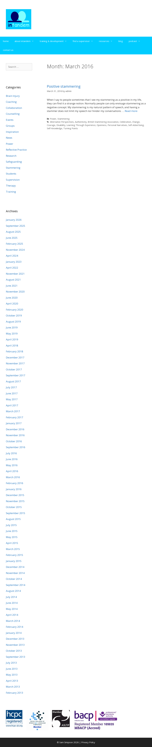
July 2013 (11, 662)
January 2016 (14, 489)
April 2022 (12, 267)
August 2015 (13, 519)
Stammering (63, 118)
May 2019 (12, 333)
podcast (136, 41)
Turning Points (70, 128)
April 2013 (12, 680)
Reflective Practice (16, 149)
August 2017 (13, 381)
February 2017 (14, 417)
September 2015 (15, 513)
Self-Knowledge (54, 128)
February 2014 (14, 626)
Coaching (11, 101)
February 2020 (14, 309)
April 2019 (12, 339)
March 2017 (13, 411)
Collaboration (14, 108)
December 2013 (15, 638)
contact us (8, 49)
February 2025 (14, 243)
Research (11, 155)
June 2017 (12, 393)
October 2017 (14, 369)
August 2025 (13, 231)
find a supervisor (84, 41)
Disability (60, 125)
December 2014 (15, 567)
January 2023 (14, 261)
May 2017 (12, 399)
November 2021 (15, 273)
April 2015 (12, 543)
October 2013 (14, 650)
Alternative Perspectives (62, 121)
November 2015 (15, 501)
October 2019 (14, 315)
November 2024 (15, 249)
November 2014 (15, 573)
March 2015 (13, 549)
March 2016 (13, 477)
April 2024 (12, 255)
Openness (101, 125)
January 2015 (14, 561)
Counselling (13, 113)
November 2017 (15, 363)
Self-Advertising (136, 125)
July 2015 (11, 525)
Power (53, 118)
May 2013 (12, 674)
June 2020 (12, 297)
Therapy (11, 185)
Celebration (125, 121)
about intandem (26, 41)
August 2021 (13, 279)
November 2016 (15, 435)
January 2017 (14, 423)
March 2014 (13, 621)
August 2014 (13, 591)
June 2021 (12, 285)
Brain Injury (13, 96)
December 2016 (15, 429)
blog (120, 41)
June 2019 (12, 327)
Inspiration (12, 131)
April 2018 (12, 345)
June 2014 (12, 603)
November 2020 (15, 291)
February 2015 (14, 555)
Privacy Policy (88, 742)
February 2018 (14, 351)
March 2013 (13, 686)
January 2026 (14, 219)
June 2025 (12, 237)
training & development (55, 41)
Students (11, 173)
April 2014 (12, 614)
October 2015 (14, 507)
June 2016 (12, 459)
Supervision (13, 179)
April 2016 (12, 471)
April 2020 (12, 303)
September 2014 (15, 585)
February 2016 (14, 483)
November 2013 (15, 644)
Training (11, 191)
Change (136, 121)
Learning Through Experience (81, 125)
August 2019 (13, 321)
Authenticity (81, 121)
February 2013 (14, 692)
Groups (10, 125)
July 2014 (11, 597)
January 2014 (14, 633)
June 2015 (12, 531)
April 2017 (12, 405)
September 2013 (15, 656)
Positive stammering (63, 86)
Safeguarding (14, 161)
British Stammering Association (103, 121)
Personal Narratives (117, 125)
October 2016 (14, 441)
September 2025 (15, 225)
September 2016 (15, 447)
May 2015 (12, 537)
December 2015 (15, 495)
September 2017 (15, 375)
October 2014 (14, 579)
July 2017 (11, 387)
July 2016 (11, 453)
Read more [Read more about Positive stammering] (131, 111)
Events (9, 119)
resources (107, 41)
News (9, 137)
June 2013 (12, 668)
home (6, 41)
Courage (51, 125)
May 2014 (12, 609)
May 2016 (12, 465)
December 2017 (15, 357)
